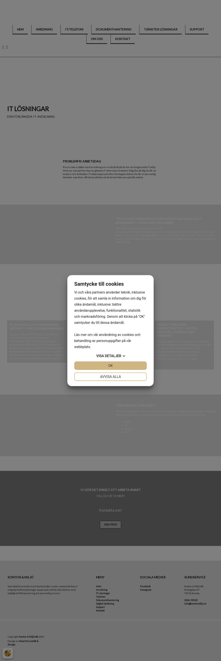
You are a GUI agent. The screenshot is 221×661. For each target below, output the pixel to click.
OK (110, 366)
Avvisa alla (110, 377)
